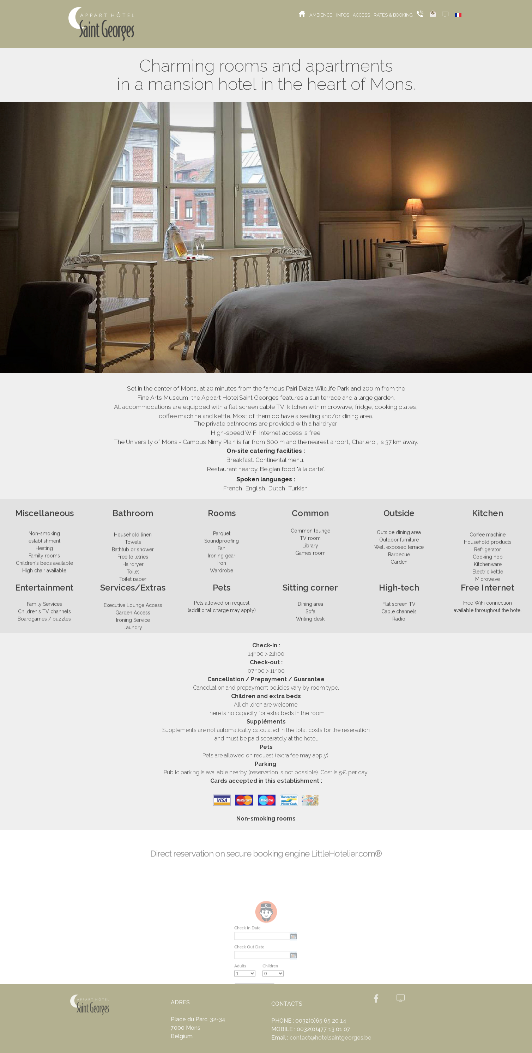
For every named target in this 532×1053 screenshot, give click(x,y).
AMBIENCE (321, 15)
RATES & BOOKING (394, 15)
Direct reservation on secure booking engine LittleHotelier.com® (266, 857)
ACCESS (362, 15)
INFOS (343, 15)
